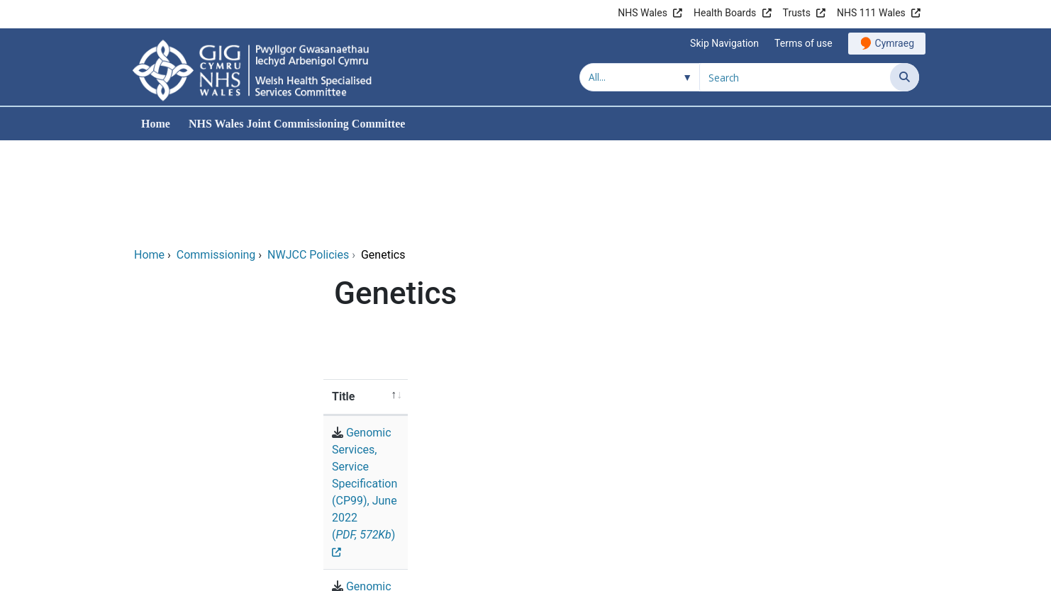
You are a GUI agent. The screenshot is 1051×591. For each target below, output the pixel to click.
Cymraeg (894, 43)
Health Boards (725, 12)
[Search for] (795, 77)
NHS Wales (642, 12)
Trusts (797, 12)
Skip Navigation (724, 43)
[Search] (904, 77)
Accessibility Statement (853, 493)
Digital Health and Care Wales (829, 573)
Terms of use (803, 43)
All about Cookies (853, 523)
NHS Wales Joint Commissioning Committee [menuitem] (297, 124)
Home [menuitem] (155, 124)
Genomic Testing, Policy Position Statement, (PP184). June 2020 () (540, 372)
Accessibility (741, 493)
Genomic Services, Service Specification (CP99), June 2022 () (526, 337)
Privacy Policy (753, 523)
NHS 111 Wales (871, 12)
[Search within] (639, 77)
